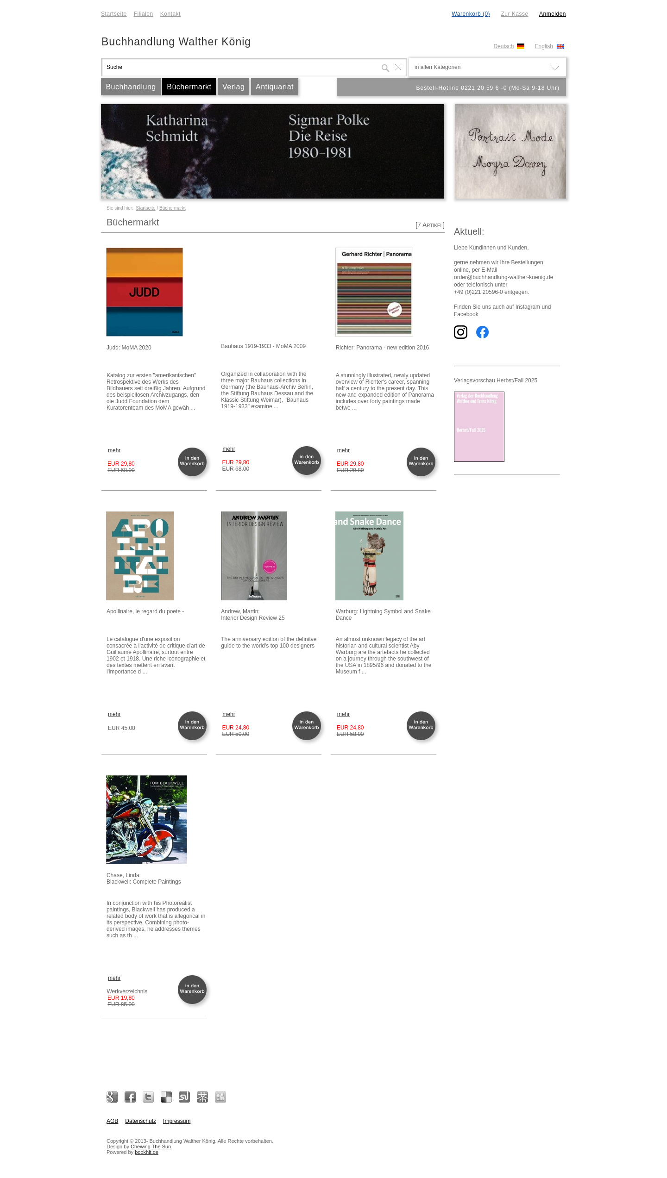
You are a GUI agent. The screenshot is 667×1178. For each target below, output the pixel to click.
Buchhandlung (131, 87)
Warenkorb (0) (471, 14)
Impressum (176, 1121)
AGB (112, 1121)
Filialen (143, 14)
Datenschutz (140, 1121)
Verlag (233, 87)
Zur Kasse (514, 14)
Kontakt (170, 14)
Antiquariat (275, 87)
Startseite (114, 14)
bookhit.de (146, 1152)
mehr (114, 450)
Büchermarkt (189, 87)
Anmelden (552, 14)
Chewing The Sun (151, 1146)
